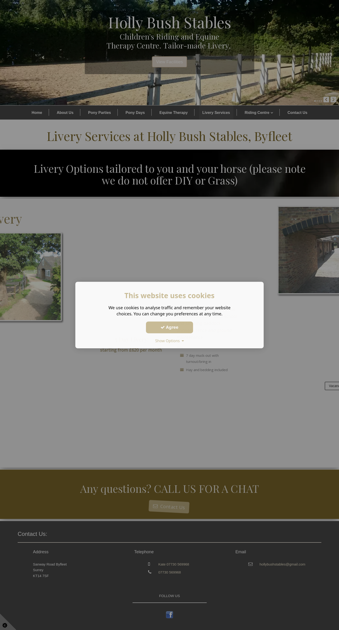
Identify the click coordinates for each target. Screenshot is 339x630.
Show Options (169, 340)
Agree (169, 327)
